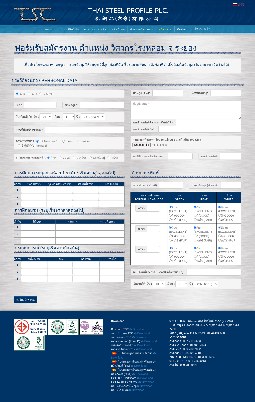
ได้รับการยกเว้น (47, 141)
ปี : (77, 116)
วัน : (36, 116)
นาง (32, 93)
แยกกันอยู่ (97, 157)
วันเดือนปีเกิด (24, 116)
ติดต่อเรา (183, 29)
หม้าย (113, 157)
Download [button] (202, 28)
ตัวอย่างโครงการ (141, 29)
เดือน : (57, 116)
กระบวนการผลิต (95, 29)
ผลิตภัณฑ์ (118, 29)
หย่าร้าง (79, 157)
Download (137, 329)
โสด (51, 157)
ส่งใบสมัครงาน (25, 299)
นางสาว (46, 93)
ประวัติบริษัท (70, 29)
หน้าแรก (50, 29)
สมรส (64, 157)
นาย (20, 93)
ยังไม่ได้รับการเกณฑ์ (32, 145)
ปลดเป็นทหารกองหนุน (78, 141)
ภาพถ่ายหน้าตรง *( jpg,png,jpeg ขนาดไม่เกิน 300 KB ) (166, 139)
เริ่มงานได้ (138, 283)
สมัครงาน (165, 29)
